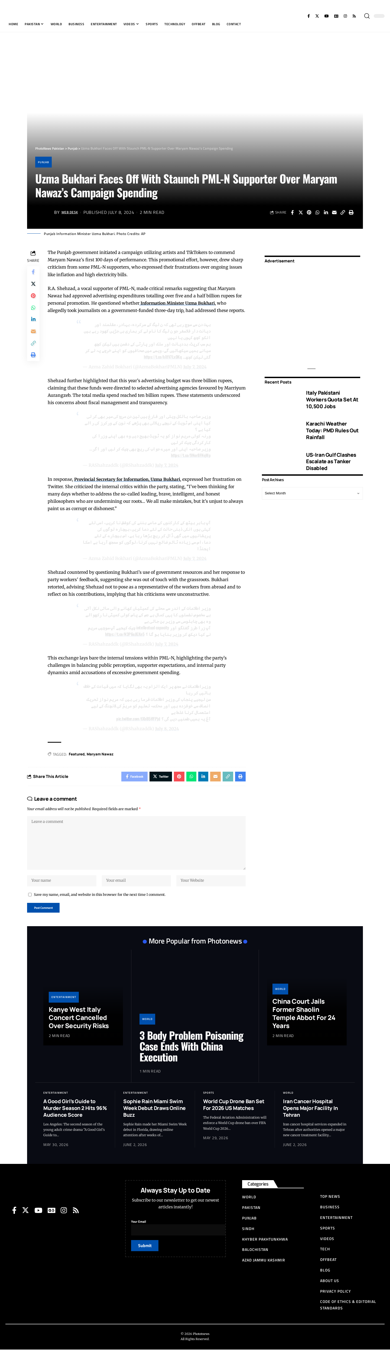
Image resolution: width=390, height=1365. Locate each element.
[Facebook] (309, 15)
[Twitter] (317, 15)
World (147, 1034)
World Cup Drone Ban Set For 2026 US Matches (233, 1120)
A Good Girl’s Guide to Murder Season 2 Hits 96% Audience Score (75, 1123)
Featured (77, 762)
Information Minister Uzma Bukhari (179, 303)
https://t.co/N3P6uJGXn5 (124, 641)
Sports (208, 1108)
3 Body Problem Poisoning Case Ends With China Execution (191, 1061)
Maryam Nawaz (102, 762)
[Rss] (354, 15)
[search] (367, 16)
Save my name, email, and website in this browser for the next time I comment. (99, 908)
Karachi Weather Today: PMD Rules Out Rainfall (332, 427)
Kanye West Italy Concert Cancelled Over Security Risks (79, 1032)
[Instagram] (345, 15)
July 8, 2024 (167, 736)
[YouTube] (327, 15)
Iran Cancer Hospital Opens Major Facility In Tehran (310, 1123)
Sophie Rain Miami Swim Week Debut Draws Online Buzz (154, 1123)
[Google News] (336, 15)
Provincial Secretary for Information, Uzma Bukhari (130, 487)
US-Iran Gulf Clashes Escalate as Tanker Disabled (331, 458)
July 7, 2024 (195, 374)
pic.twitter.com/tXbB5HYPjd (137, 726)
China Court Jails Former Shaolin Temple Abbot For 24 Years (304, 1028)
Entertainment (63, 1012)
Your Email (182, 1241)
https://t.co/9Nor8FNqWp (189, 463)
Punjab (44, 162)
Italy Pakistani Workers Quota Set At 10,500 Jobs (332, 395)
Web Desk (72, 212)
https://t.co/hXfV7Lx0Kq (162, 364)
